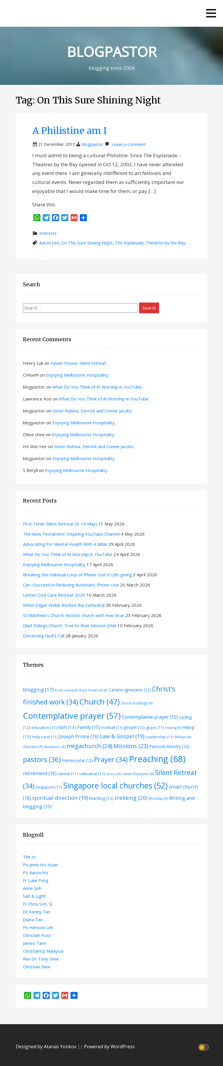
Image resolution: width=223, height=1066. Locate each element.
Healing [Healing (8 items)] (173, 728)
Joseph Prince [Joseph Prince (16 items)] (79, 736)
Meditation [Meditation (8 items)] (54, 747)
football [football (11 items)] (112, 727)
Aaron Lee (49, 243)
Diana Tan (33, 919)
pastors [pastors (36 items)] (42, 759)
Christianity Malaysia (43, 951)
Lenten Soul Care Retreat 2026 (54, 595)
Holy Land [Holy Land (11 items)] (45, 736)
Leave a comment (129, 144)
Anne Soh (32, 888)
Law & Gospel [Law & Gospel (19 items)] (122, 736)
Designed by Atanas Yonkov (47, 1046)
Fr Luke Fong (35, 880)
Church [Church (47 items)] (99, 701)
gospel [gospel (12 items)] (134, 727)
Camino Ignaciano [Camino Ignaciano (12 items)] (130, 690)
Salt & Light (34, 896)
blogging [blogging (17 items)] (38, 689)
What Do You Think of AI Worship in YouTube (97, 387)
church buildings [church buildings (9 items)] (137, 703)
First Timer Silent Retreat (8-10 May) (60, 524)
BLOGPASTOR (112, 51)
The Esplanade (129, 243)
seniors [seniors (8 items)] (113, 774)
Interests (48, 233)
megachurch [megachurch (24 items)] (89, 746)
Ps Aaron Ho (35, 872)
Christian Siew (37, 967)
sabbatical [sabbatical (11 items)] (92, 773)
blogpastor (92, 144)
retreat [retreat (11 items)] (68, 773)
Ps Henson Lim (38, 927)
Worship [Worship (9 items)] (158, 798)
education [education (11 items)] (44, 727)
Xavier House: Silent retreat (78, 363)
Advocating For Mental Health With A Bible (65, 544)
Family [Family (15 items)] (88, 727)
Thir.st (29, 857)
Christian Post (37, 935)
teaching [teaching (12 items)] (101, 798)
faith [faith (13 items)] (67, 727)
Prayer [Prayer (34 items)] (111, 759)
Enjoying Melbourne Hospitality (77, 375)
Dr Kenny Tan (36, 912)
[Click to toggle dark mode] (204, 1046)
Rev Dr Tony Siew (41, 959)
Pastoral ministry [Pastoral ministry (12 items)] (169, 746)
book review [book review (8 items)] (66, 690)
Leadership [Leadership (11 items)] (159, 736)
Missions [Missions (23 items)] (130, 746)
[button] (211, 13)
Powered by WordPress (109, 1046)
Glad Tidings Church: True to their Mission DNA (69, 625)
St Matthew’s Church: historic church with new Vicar (73, 615)
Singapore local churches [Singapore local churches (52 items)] (115, 785)
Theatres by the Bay (165, 243)
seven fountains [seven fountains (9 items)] (138, 773)
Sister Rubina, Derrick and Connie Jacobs (92, 411)
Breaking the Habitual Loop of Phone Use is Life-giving (77, 574)
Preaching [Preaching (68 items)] (157, 759)
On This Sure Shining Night (87, 243)
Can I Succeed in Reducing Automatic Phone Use (71, 585)
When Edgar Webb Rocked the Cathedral (64, 605)
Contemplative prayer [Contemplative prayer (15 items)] (150, 717)
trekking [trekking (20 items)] (131, 797)
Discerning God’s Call (43, 635)
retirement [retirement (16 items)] (40, 773)
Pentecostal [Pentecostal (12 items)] (77, 760)
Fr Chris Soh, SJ (37, 904)
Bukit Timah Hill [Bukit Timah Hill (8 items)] (93, 690)
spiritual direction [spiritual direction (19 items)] (60, 797)
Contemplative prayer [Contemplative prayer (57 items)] (72, 715)
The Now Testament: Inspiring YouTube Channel (71, 534)
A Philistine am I (69, 131)
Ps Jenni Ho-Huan (40, 865)
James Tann (34, 943)
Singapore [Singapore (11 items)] (49, 787)
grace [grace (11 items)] (155, 727)
